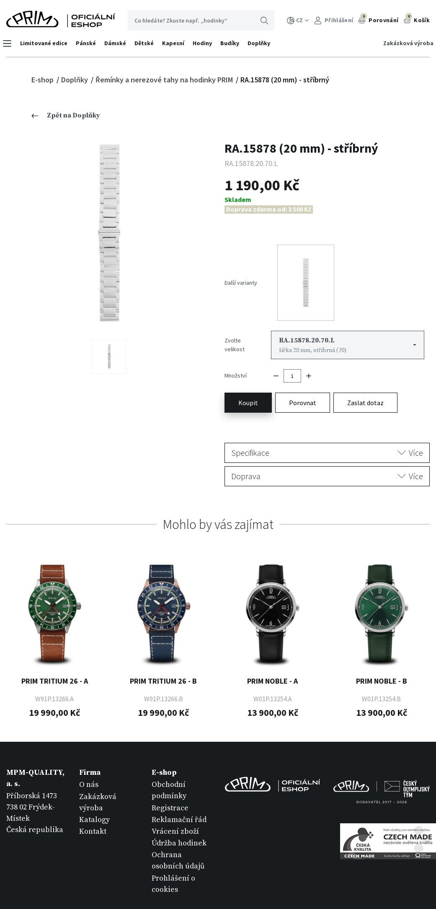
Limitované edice (47, 43)
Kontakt (92, 807)
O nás (88, 760)
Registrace (170, 783)
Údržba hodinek (179, 818)
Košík (416, 19)
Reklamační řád (179, 794)
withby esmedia (404, 887)
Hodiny (206, 43)
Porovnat (302, 377)
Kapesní (177, 43)
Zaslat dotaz (365, 377)
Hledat (264, 20)
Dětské (147, 43)
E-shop (43, 79)
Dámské (119, 43)
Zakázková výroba (404, 43)
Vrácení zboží (175, 807)
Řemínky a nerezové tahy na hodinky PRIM (165, 79)
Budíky (233, 43)
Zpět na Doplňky (65, 115)
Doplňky (262, 43)
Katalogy (94, 794)
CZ (298, 20)
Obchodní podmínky (169, 765)
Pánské (90, 43)
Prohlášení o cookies (173, 858)
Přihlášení (333, 20)
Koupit (248, 377)
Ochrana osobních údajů (178, 835)
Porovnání (378, 19)
